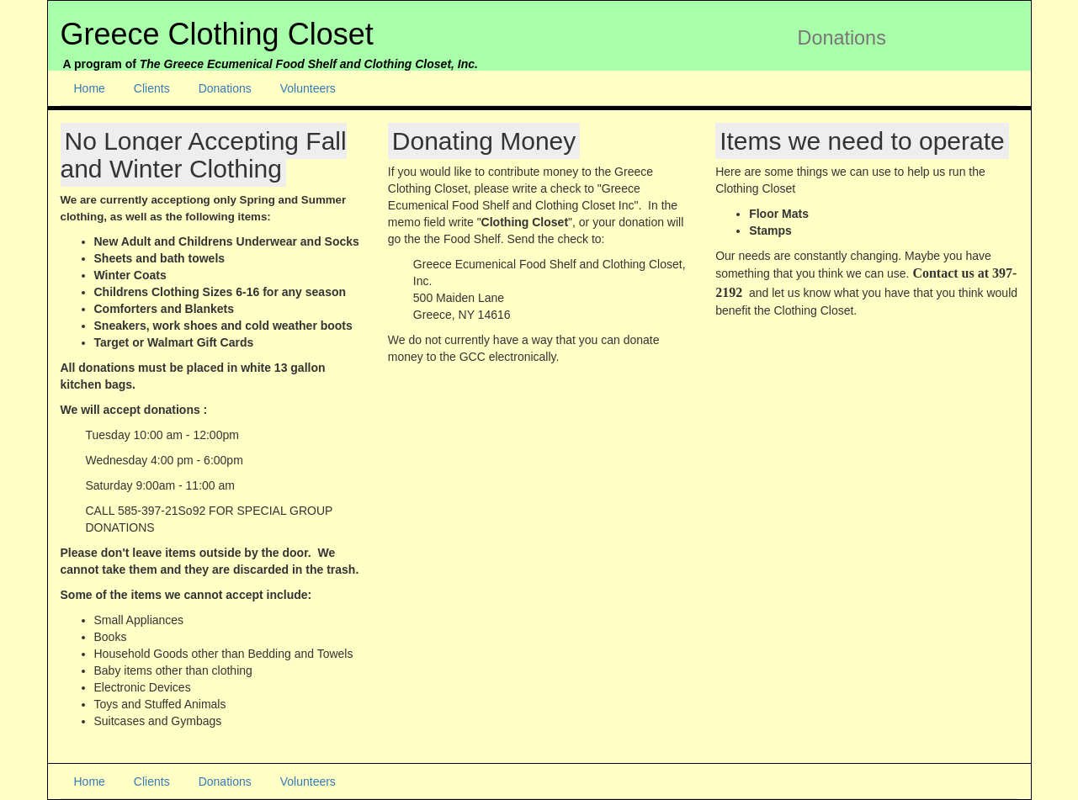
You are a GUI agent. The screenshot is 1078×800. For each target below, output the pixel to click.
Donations (225, 88)
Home (89, 88)
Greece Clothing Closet (217, 34)
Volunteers (308, 88)
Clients (152, 88)
